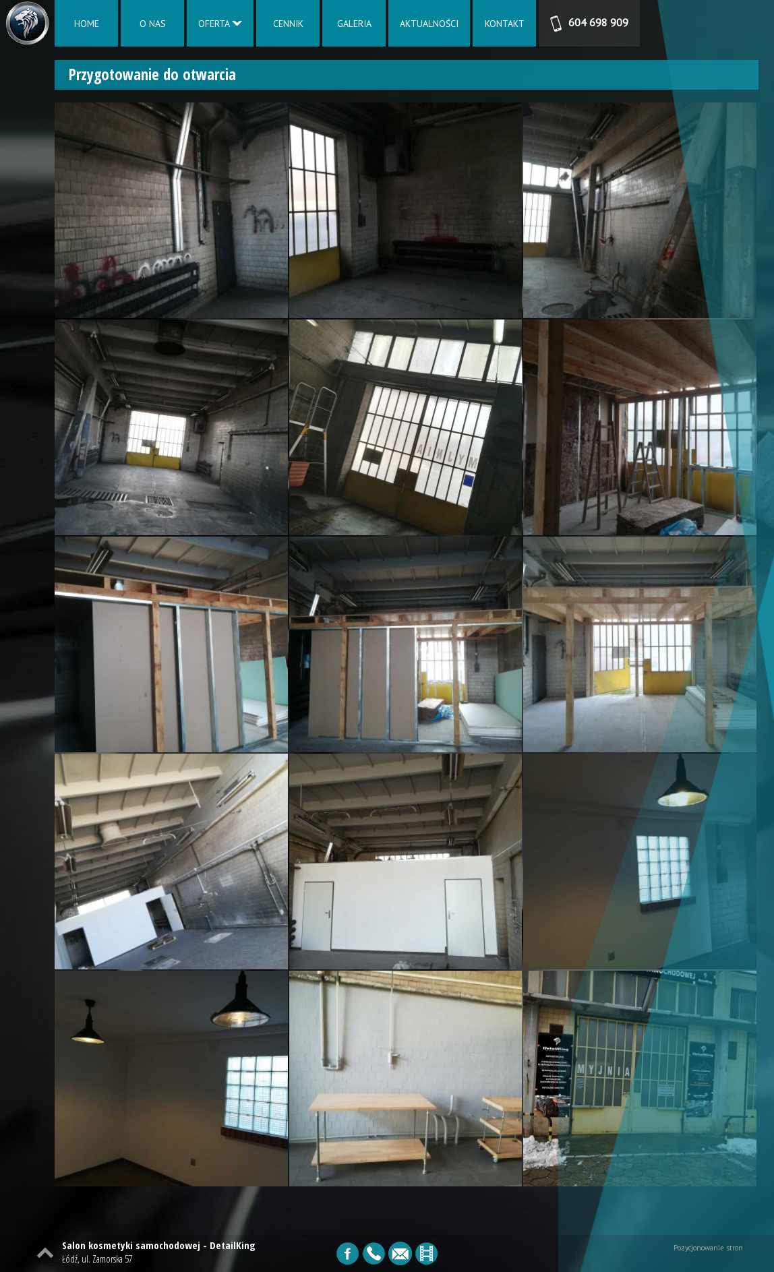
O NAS (153, 24)
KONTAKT (505, 24)
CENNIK (288, 24)
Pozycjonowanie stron (708, 1247)
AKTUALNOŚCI (429, 24)
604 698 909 (589, 24)
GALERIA (354, 24)
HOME (86, 24)
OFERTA (220, 24)
